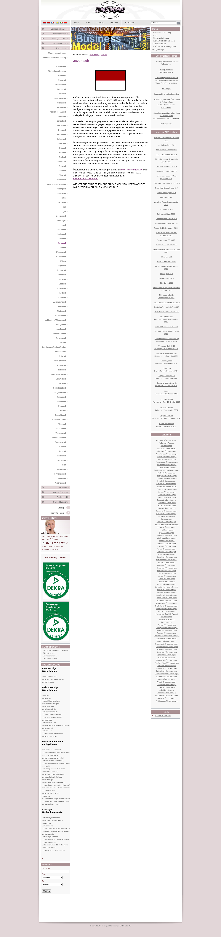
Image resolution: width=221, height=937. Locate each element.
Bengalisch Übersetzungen (166, 475)
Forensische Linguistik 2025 (166, 245)
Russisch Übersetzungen (166, 633)
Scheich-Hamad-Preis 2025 (167, 171)
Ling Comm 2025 (166, 283)
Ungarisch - (62, 460)
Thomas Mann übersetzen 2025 (166, 223)
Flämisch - (63, 175)
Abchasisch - (61, 67)
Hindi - (64, 207)
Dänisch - (63, 148)
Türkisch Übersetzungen (166, 679)
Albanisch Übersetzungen (166, 451)
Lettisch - (63, 293)
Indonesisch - (61, 216)
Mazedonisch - (61, 315)
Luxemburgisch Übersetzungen (166, 587)
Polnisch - (63, 356)
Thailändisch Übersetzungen (166, 668)
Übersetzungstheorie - (57, 53)
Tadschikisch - (61, 415)
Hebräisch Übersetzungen (166, 527)
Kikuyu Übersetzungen (166, 562)
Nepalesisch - (61, 329)
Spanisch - (62, 406)
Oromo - (63, 343)
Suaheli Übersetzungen (166, 657)
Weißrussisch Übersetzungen (166, 701)
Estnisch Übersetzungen (167, 503)
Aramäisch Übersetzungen (166, 465)
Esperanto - (62, 162)
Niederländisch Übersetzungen (166, 606)
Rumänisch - (62, 365)
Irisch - (64, 225)
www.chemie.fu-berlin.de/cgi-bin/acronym (52, 821)
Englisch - (63, 157)
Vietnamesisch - (60, 474)
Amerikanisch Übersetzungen (167, 454)
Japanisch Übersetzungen (166, 549)
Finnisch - (63, 171)
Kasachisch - (61, 252)
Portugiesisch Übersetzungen (167, 628)
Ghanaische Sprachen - (57, 184)
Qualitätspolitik (63, 497)
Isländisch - (62, 230)
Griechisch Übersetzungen (166, 522)
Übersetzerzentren (50, 658)
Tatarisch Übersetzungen (166, 666)
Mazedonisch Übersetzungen (166, 595)
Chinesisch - (62, 144)
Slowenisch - (61, 401)
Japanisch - (62, 239)
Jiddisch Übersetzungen (166, 554)
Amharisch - (62, 89)
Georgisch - (62, 189)
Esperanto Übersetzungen (166, 500)
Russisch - (62, 370)
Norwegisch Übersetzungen (166, 609)
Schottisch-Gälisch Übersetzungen (166, 636)
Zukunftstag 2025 (166, 197)
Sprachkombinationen (60, 29)
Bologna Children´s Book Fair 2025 (166, 302)
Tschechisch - (61, 433)
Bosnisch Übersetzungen (166, 481)
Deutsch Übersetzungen (167, 494)
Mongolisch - (61, 325)
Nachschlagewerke (61, 502)
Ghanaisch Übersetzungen (166, 514)
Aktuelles (114, 22)
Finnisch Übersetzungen (167, 505)
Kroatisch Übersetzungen (166, 571)
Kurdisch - (63, 279)
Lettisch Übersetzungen (166, 581)
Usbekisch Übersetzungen (166, 693)
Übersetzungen (63, 48)
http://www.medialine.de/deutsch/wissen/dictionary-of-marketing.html (61, 789)
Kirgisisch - (62, 266)
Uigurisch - (62, 451)
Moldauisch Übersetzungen (167, 598)
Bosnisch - (62, 130)
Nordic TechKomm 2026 (166, 145)
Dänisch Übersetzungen (166, 492)
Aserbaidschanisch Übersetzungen (166, 470)
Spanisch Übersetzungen (166, 655)
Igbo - (64, 211)
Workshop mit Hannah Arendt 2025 (166, 183)
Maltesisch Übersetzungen (166, 592)
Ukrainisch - (62, 456)
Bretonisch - (62, 134)
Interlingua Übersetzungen (166, 538)
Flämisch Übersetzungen (166, 508)
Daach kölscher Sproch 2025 (166, 219)
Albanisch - (62, 80)
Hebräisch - (62, 202)
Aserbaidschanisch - (58, 112)
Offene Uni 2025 (167, 257)
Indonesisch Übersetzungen (166, 535)
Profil (87, 22)
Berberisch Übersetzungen (166, 478)
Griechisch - (62, 193)
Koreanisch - (61, 270)
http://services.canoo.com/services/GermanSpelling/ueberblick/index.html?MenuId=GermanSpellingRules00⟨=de (69, 830)
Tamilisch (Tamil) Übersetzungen (167, 663)
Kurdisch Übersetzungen (167, 573)
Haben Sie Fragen (57, 513)
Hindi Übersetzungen (167, 530)
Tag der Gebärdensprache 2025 (166, 228)
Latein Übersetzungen (167, 579)
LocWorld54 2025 (166, 209)
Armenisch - (62, 107)
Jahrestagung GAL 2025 (166, 240)
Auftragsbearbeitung (61, 39)
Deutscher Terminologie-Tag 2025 (166, 307)
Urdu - (64, 465)
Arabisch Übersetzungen (167, 459)
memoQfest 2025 (166, 274)
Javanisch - (62, 243)
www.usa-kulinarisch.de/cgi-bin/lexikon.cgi (52, 778)
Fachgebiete (64, 487)
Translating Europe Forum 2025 (166, 188)
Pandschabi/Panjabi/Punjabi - (54, 347)
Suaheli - (63, 411)
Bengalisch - (62, 121)
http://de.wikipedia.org (163, 715)
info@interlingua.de (131, 169)
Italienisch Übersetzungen (166, 546)
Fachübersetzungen (61, 43)
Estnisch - (63, 166)
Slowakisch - (61, 397)
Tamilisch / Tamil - (59, 420)
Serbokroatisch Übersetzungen (166, 644)
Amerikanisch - (60, 85)
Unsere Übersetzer (61, 492)
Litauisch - (62, 297)
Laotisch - (63, 284)
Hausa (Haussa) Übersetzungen (166, 524)
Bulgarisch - (62, 139)
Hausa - (64, 198)
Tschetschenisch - (59, 438)
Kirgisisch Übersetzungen (166, 565)
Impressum (130, 22)
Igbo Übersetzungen (166, 533)
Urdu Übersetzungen (166, 690)
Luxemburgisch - (60, 302)
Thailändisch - (61, 429)
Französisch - (61, 180)
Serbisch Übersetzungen (166, 641)
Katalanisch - (61, 257)
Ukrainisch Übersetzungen (166, 685)
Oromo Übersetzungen (166, 611)
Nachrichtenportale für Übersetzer (55, 650)
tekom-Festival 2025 (166, 278)
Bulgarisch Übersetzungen (167, 486)
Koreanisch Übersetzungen (167, 568)
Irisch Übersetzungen (167, 541)
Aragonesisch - (60, 98)
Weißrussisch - (61, 483)
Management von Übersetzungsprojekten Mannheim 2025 (166, 319)
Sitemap (61, 508)
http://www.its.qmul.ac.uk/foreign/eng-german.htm (56, 764)
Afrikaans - (62, 76)
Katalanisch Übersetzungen (166, 560)
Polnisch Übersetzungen (167, 625)
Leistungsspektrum (61, 34)
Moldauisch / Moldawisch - (56, 320)
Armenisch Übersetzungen (166, 467)
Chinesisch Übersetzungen (166, 489)
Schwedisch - (61, 379)
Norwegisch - (61, 338)
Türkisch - (63, 447)
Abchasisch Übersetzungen (166, 440)
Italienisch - (62, 234)
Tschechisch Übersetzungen (166, 671)
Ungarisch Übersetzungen (166, 687)
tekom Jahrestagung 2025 (166, 193)
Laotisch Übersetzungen (167, 576)
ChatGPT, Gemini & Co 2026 (166, 166)
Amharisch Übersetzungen (166, 456)
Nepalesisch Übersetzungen (166, 603)
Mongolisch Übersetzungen (167, 600)
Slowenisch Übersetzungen (167, 652)
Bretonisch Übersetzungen (166, 484)
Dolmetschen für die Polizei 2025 (167, 312)
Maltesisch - (62, 311)
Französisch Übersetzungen (166, 511)
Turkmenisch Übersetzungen (166, 676)
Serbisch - (63, 383)
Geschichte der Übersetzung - (54, 58)
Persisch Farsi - (60, 352)
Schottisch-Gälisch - (58, 374)
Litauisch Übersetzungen (166, 584)
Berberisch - (62, 125)
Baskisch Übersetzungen (166, 473)
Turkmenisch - (61, 442)
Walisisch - (62, 478)
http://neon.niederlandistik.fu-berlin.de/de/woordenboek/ (52, 716)
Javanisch (104, 55)
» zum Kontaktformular (85, 178)
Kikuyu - (63, 261)
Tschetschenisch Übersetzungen (167, 674)
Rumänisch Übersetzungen (167, 630)
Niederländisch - (60, 334)
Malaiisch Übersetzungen (166, 590)
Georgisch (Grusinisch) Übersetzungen (166, 517)
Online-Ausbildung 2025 (166, 214)
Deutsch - (63, 153)
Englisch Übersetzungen (167, 497)
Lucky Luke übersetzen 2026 (166, 154)
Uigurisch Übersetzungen (166, 682)
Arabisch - (63, 94)
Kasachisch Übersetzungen (167, 557)
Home (76, 22)
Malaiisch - (62, 306)
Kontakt (100, 22)
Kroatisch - (62, 275)
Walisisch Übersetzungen (166, 698)
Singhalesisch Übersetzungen (167, 647)
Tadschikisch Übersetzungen (166, 660)
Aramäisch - (62, 103)
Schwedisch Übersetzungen (166, 638)
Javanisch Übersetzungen (166, 552)
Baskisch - (62, 116)
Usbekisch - (62, 469)
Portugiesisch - (60, 361)
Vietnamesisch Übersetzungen (166, 695)
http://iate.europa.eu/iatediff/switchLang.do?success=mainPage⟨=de (58, 754)
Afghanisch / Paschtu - (57, 71)
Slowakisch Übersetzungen (167, 649)
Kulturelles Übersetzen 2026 (166, 150)
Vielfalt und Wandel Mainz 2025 (166, 326)
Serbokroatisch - (60, 388)
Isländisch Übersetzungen (166, 543)
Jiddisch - (63, 248)
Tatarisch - (62, 424)
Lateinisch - (62, 288)
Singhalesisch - (60, 392)
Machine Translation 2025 (166, 261)
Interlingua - (62, 220)
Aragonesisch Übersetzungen (167, 462)
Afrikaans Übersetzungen (166, 448)
